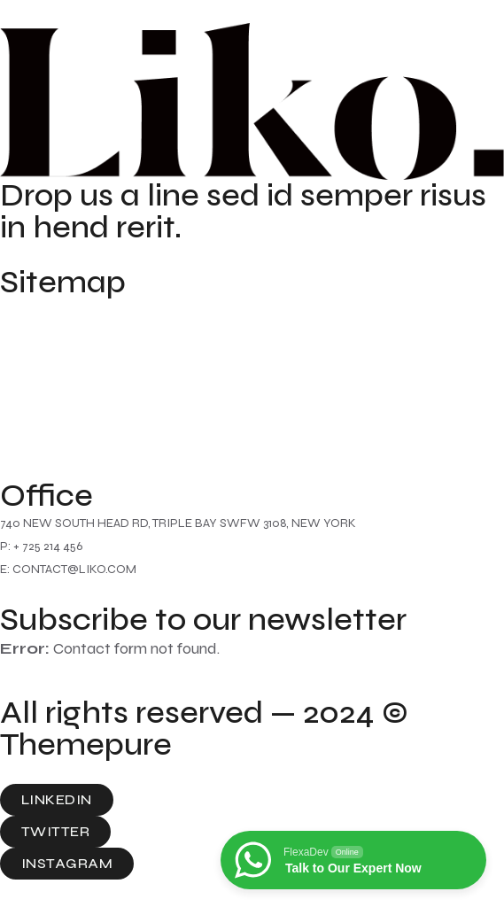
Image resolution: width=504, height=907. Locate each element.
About (23, 343)
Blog (17, 410)
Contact (32, 376)
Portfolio (33, 444)
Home (22, 309)
